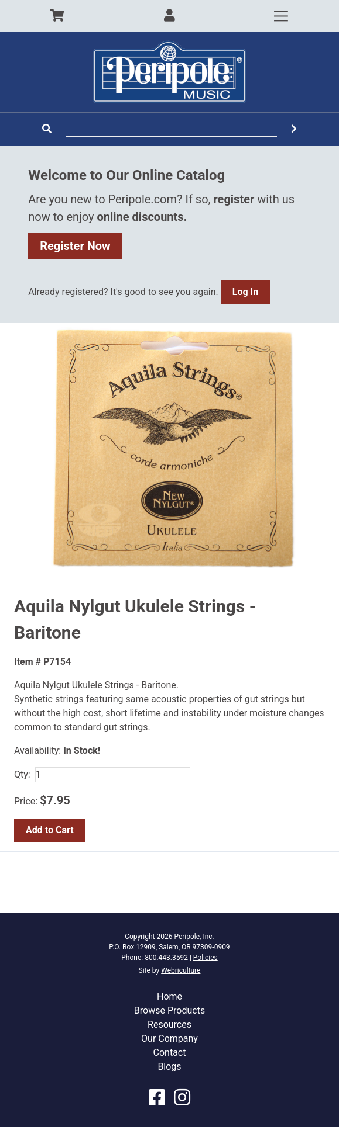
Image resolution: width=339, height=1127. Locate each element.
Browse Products (169, 1010)
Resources (169, 1024)
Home (169, 996)
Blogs (169, 1066)
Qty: (22, 774)
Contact (169, 1052)
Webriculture (180, 970)
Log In (245, 291)
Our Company (169, 1038)
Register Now (75, 246)
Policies (205, 957)
